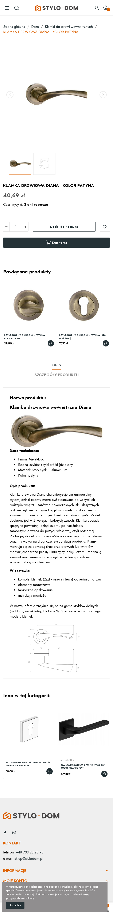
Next (103, 94)
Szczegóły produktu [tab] (57, 375)
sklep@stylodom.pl (29, 858)
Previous (9, 94)
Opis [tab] (56, 365)
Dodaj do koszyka (64, 226)
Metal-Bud (67, 760)
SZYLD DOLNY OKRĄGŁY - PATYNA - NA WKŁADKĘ (82, 337)
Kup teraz (56, 242)
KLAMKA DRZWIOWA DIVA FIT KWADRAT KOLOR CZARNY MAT (83, 766)
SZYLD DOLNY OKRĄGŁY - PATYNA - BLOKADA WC (25, 337)
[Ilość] (15, 227)
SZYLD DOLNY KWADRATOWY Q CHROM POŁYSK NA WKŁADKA (27, 764)
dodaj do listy (105, 227)
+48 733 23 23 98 (29, 852)
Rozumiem (15, 905)
